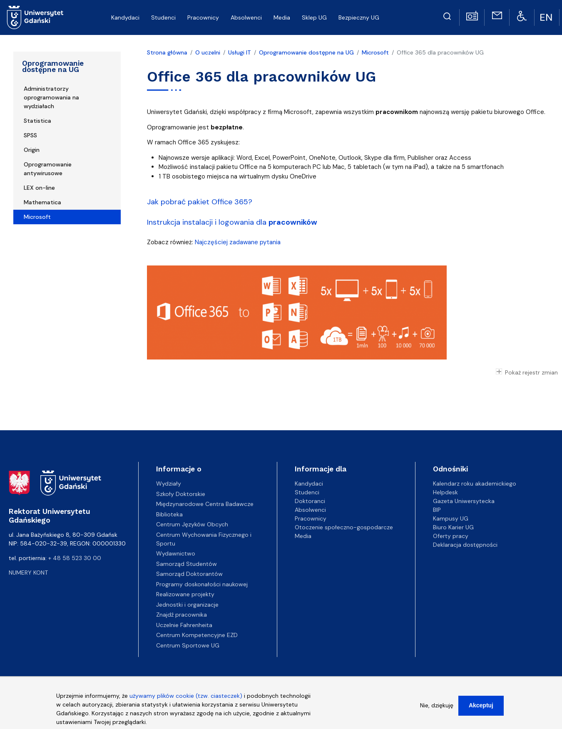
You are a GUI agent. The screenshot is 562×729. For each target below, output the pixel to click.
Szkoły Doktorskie (180, 494)
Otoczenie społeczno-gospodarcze (344, 527)
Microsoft (37, 217)
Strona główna (167, 52)
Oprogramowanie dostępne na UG (53, 66)
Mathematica (42, 202)
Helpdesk (445, 492)
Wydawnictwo (175, 553)
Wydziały (168, 483)
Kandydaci (125, 17)
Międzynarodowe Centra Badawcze (205, 504)
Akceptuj (481, 710)
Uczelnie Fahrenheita (184, 625)
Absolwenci (246, 17)
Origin (32, 150)
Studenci (163, 17)
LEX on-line (39, 187)
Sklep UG (314, 17)
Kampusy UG (450, 518)
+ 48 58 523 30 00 (74, 558)
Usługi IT (239, 52)
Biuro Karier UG (453, 527)
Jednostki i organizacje (187, 604)
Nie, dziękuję (436, 710)
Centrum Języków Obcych (192, 524)
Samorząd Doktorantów (189, 574)
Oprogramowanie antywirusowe (48, 169)
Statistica (37, 120)
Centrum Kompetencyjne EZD (197, 635)
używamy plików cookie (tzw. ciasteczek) (185, 700)
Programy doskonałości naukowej (202, 584)
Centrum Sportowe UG (187, 645)
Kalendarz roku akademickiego (474, 483)
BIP (437, 509)
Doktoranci (310, 501)
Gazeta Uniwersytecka (464, 501)
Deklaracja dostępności (465, 544)
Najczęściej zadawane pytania (238, 242)
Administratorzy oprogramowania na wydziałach (51, 97)
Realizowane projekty (185, 594)
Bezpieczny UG (358, 17)
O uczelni (207, 52)
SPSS (30, 135)
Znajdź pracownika (181, 614)
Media (282, 17)
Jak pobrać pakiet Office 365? (199, 202)
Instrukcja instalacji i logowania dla (232, 222)
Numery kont (28, 572)
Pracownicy (203, 17)
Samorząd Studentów (186, 564)
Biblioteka (169, 514)
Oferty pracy (450, 536)
